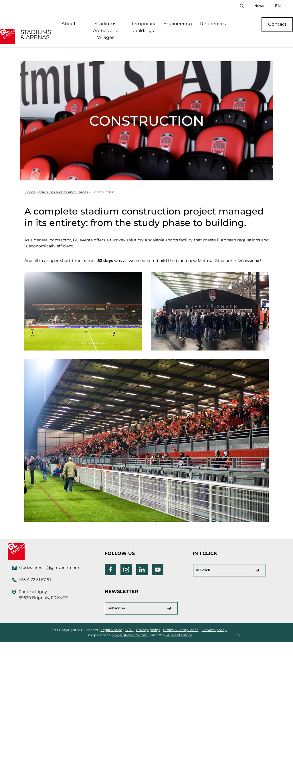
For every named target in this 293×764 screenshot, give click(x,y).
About (69, 23)
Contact (277, 24)
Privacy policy (148, 630)
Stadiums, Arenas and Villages (106, 30)
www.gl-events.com (130, 635)
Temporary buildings (143, 27)
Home (30, 192)
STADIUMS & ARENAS (36, 34)
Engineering (177, 23)
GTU (129, 630)
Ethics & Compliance (181, 630)
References (213, 23)
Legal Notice (111, 630)
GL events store (178, 635)
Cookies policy (214, 630)
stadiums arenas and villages (63, 192)
